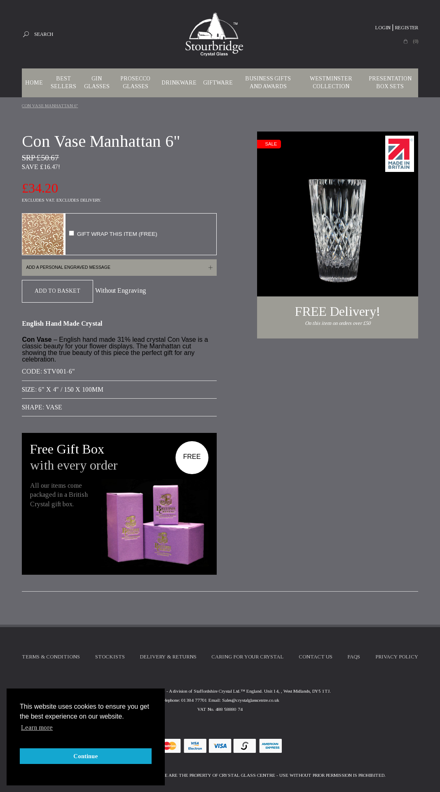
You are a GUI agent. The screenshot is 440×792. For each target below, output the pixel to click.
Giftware (218, 83)
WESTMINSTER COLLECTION (331, 82)
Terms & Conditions (51, 657)
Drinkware (179, 83)
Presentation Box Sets (390, 82)
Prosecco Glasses (135, 82)
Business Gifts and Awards (268, 82)
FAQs (353, 657)
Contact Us (315, 657)
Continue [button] (85, 756)
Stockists (110, 657)
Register (406, 28)
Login (383, 28)
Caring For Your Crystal (247, 657)
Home (34, 83)
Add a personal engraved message (68, 267)
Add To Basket (57, 291)
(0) (415, 41)
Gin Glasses (97, 82)
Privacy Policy (396, 657)
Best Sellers (63, 82)
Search (43, 34)
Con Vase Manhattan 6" (50, 105)
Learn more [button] (37, 727)
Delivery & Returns (168, 657)
